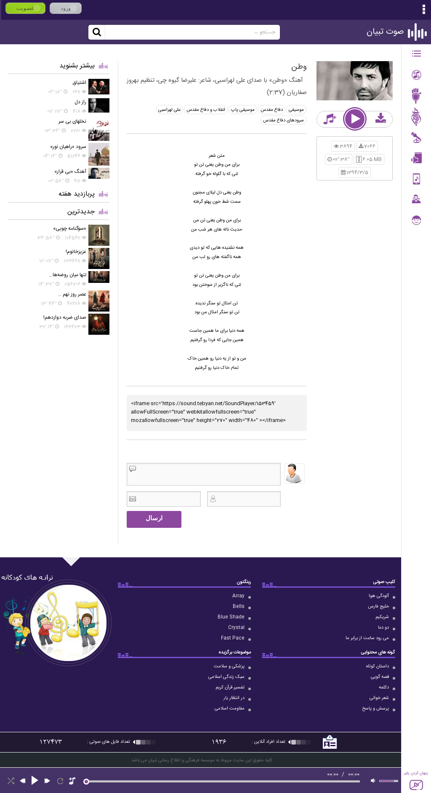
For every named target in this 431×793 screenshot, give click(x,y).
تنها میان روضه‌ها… (67, 275)
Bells (239, 606)
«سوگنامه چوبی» (69, 228)
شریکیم (382, 617)
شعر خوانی (379, 698)
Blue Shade (231, 617)
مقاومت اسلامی (230, 708)
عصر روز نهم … (72, 294)
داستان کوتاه (377, 666)
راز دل (80, 102)
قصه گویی (380, 677)
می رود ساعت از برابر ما (367, 638)
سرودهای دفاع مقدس (283, 120)
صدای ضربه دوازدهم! (64, 317)
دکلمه (384, 687)
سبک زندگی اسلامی (226, 677)
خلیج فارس (378, 606)
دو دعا (383, 628)
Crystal (236, 628)
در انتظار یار (234, 698)
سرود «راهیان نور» (68, 147)
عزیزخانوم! (76, 251)
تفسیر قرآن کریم (230, 687)
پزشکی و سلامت (229, 666)
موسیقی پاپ (243, 110)
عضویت (25, 8)
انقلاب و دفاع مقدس (205, 110)
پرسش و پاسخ (375, 708)
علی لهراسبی (169, 110)
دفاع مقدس (272, 110)
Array (238, 596)
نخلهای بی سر (72, 121)
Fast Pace (233, 638)
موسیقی (296, 110)
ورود (66, 8)
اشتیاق (79, 82)
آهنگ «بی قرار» (70, 171)
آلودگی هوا (379, 596)
